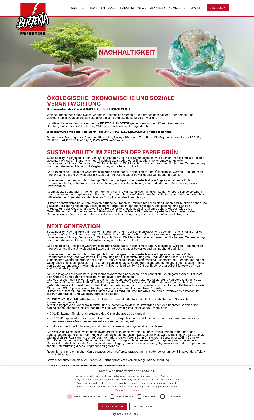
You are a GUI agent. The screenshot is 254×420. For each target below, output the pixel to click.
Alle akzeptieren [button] (112, 406)
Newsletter (177, 7)
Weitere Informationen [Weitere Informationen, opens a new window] (127, 390)
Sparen (195, 7)
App (83, 7)
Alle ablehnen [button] (143, 406)
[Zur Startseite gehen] (35, 19)
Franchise (127, 7)
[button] (127, 414)
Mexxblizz (157, 7)
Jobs (112, 7)
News (142, 7)
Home (73, 7)
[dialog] (127, 393)
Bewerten (97, 7)
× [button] (250, 369)
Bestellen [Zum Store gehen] (218, 8)
